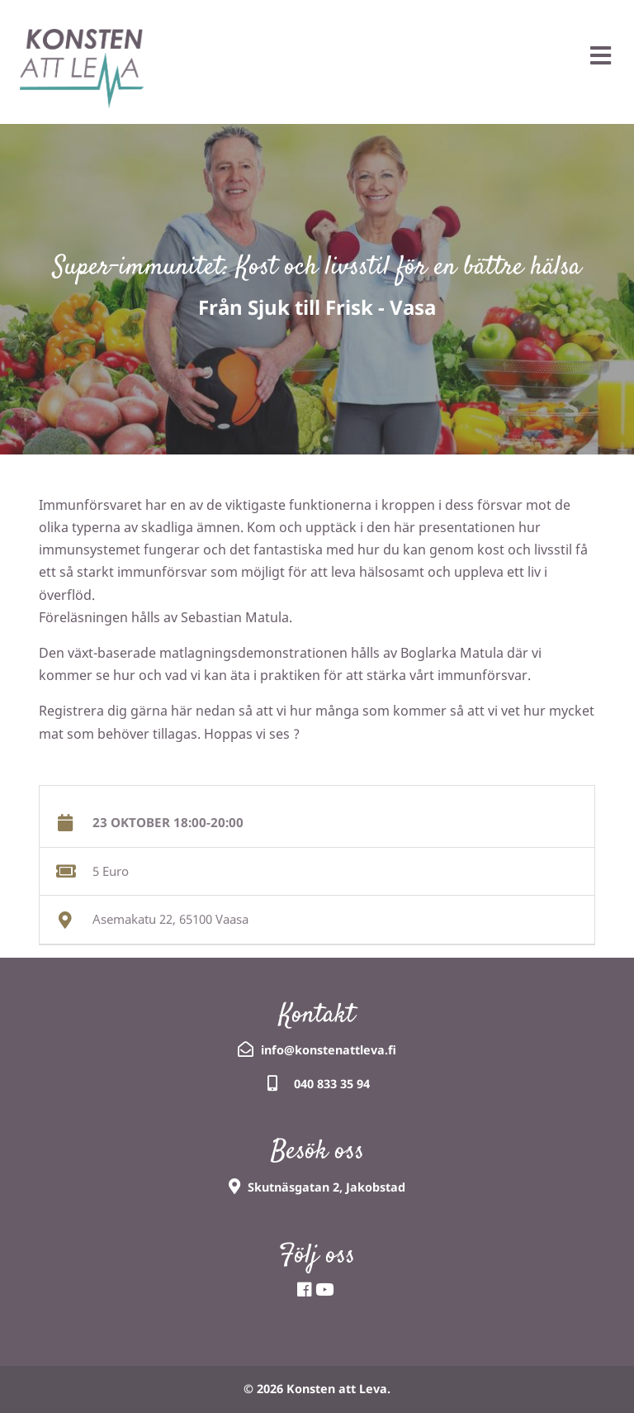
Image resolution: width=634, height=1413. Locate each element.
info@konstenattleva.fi (328, 1050)
